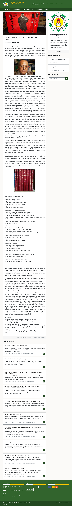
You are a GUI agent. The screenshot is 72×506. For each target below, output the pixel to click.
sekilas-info (42, 486)
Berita (35, 486)
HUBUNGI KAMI (40, 9)
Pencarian (36, 4)
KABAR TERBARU (17, 9)
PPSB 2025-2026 (26, 9)
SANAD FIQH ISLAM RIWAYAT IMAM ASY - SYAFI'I (17, 442)
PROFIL (9, 9)
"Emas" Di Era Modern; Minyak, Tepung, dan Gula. (17, 359)
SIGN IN (46, 9)
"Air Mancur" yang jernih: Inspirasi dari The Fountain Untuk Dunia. (22, 401)
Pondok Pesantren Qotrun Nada (21, 502)
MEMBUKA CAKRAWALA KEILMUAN (14, 468)
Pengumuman (30, 489)
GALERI (33, 9)
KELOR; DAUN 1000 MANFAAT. (12, 414)
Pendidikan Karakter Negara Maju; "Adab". (15, 345)
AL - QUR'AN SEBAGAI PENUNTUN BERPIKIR (16, 455)
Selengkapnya (58, 51)
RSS (61, 3)
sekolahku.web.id (65, 502)
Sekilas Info (29, 486)
